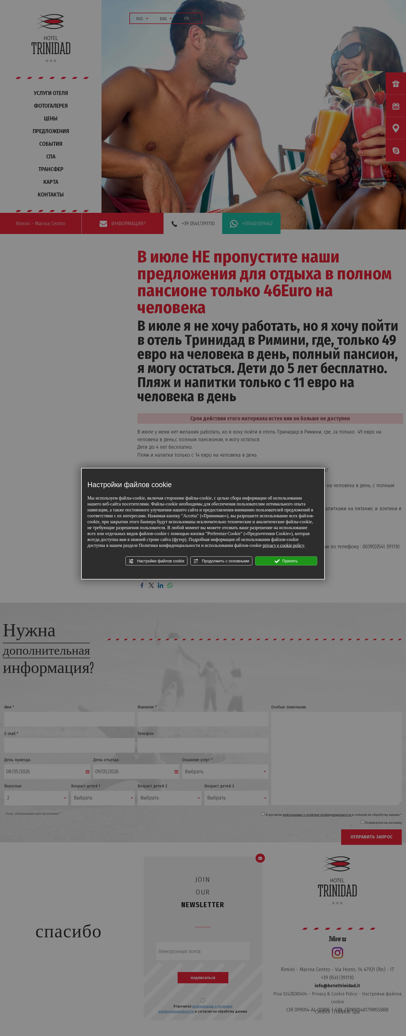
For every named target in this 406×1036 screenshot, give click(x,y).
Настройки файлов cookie (156, 561)
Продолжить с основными (221, 561)
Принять (286, 561)
